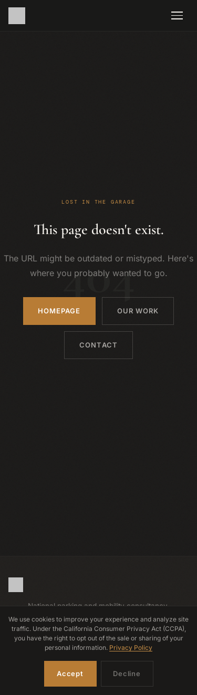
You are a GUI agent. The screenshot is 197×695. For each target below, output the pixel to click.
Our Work (138, 311)
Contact (98, 345)
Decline (126, 673)
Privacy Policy (130, 647)
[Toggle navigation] (177, 15)
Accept (70, 673)
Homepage (59, 311)
